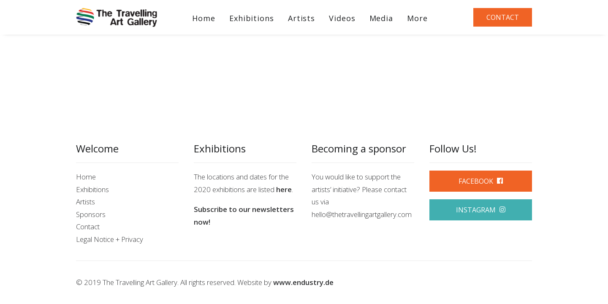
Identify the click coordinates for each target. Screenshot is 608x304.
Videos (342, 18)
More (417, 18)
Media (381, 18)
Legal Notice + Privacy (109, 239)
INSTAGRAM (480, 209)
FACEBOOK (481, 181)
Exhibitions (251, 18)
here (284, 189)
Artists (301, 18)
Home (203, 18)
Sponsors (91, 214)
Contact (88, 226)
